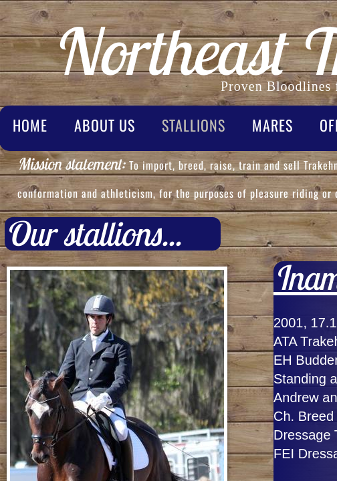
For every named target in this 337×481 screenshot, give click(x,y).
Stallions (193, 125)
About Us (104, 125)
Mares (272, 125)
